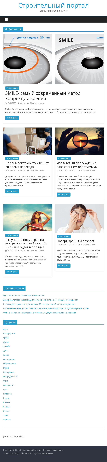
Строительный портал (53, 5)
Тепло (6, 415)
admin (23, 103)
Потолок (7, 393)
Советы (6, 402)
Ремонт (6, 398)
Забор (6, 355)
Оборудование (10, 376)
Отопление (8, 385)
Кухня (6, 368)
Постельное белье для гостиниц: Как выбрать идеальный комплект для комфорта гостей (46, 308)
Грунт (6, 337)
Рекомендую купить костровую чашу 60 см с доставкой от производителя (38, 304)
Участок (7, 419)
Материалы (8, 372)
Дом (5, 350)
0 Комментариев (35, 103)
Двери (6, 342)
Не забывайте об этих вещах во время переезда (27, 165)
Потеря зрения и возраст (75, 241)
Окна (5, 380)
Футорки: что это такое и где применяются (23, 295)
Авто (5, 329)
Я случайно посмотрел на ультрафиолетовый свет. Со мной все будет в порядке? (26, 243)
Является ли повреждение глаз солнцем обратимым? (77, 165)
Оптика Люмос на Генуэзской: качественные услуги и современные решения (39, 312)
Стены (6, 411)
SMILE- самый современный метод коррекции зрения (43, 95)
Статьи (6, 406)
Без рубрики (9, 333)
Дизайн (6, 346)
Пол (5, 389)
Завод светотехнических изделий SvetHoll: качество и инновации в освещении (40, 299)
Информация (12, 88)
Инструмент (9, 359)
